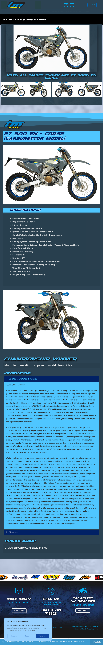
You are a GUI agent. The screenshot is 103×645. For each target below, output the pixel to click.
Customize (14, 636)
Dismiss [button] (98, 642)
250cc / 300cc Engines (23, 379)
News (55, 627)
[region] (28, 629)
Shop (60, 627)
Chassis (13, 532)
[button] (51, 379)
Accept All (42, 636)
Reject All (28, 636)
